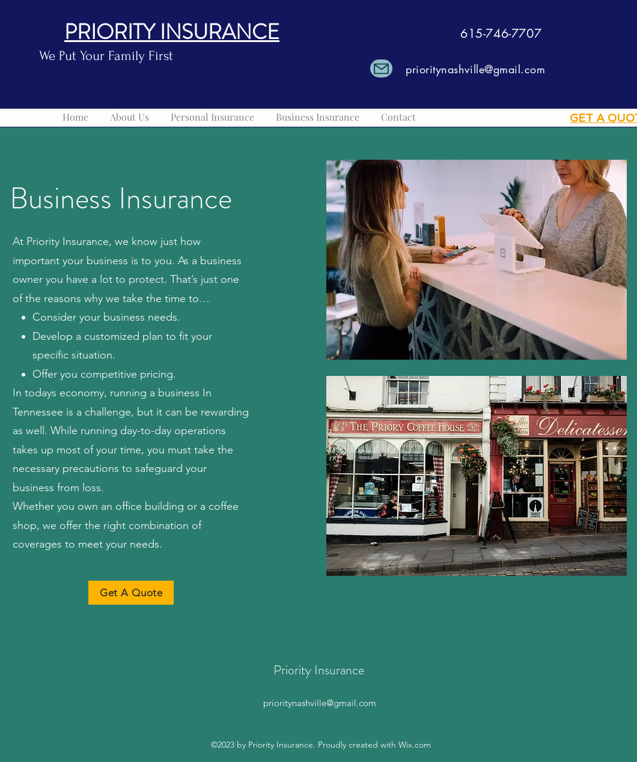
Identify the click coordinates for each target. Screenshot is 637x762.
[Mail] (381, 68)
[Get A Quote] (131, 593)
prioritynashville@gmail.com (476, 69)
